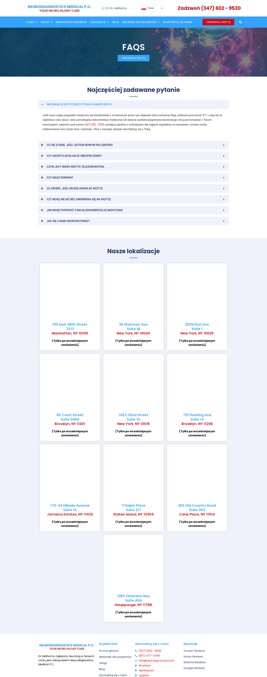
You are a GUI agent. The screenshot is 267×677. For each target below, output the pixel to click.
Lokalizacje (99, 22)
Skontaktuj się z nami (177, 22)
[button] (240, 22)
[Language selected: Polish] (152, 8)
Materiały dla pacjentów (141, 22)
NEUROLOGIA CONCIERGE (71, 22)
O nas (31, 22)
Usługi (46, 22)
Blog (115, 22)
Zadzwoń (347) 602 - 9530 (209, 8)
